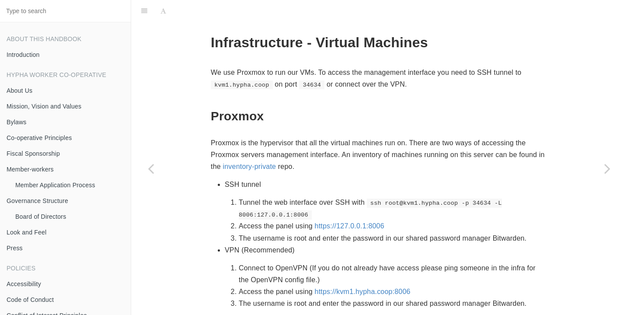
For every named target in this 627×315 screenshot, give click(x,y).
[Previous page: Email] (151, 168)
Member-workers (30, 169)
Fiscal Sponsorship (33, 153)
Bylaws (17, 122)
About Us (19, 90)
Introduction (23, 54)
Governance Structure (37, 200)
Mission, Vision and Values (44, 106)
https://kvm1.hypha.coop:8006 (363, 291)
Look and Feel (26, 232)
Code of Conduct (30, 299)
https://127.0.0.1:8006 (349, 226)
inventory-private (249, 166)
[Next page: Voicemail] (607, 168)
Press (15, 248)
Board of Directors (40, 216)
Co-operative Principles (39, 137)
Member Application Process (55, 185)
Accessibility (24, 283)
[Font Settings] (163, 11)
